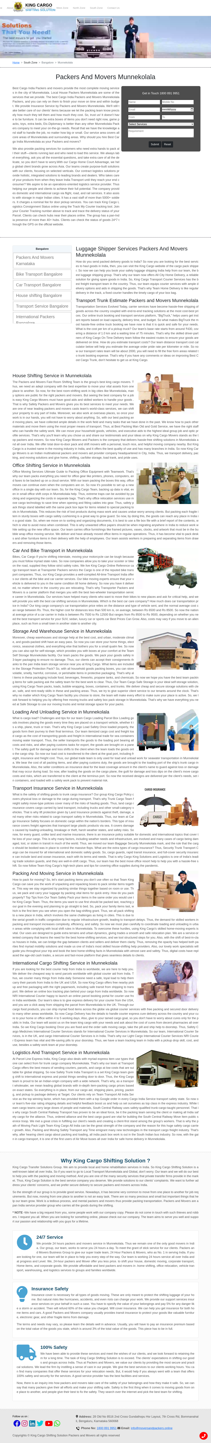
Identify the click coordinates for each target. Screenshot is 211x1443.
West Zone (136, 7)
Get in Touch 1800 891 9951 (161, 93)
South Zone (170, 7)
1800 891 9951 (107, 1428)
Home (73, 7)
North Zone (153, 7)
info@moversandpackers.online (151, 1428)
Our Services (103, 7)
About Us (86, 7)
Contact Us (187, 7)
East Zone (120, 7)
